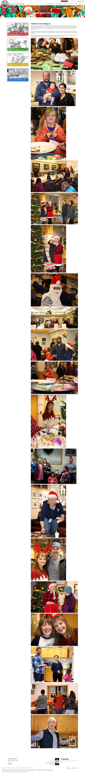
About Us (81, 3)
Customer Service (59, 3)
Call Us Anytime (12, 759)
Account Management (49, 3)
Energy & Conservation (68, 3)
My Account (81, 1)
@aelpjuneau (70, 768)
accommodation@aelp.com (31, 770)
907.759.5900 (10, 761)
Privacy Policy (31, 767)
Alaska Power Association (50, 762)
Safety (76, 3)
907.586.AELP (10, 764)
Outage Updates (64, 1)
